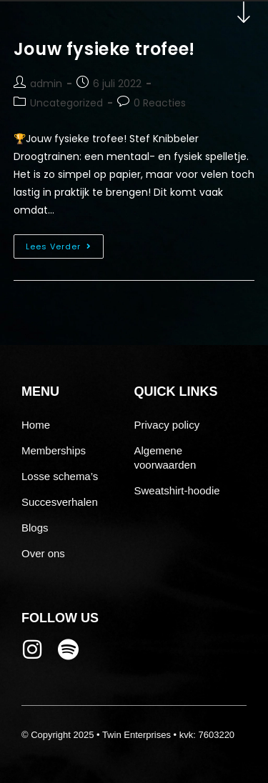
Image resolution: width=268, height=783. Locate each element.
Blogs (35, 528)
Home (35, 425)
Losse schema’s (59, 476)
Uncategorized (66, 103)
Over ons (43, 553)
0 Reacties (160, 103)
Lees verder (65, 243)
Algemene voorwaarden (165, 457)
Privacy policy (167, 425)
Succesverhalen (59, 502)
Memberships (53, 450)
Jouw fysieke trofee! (104, 49)
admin (46, 83)
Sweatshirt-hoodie (177, 490)
